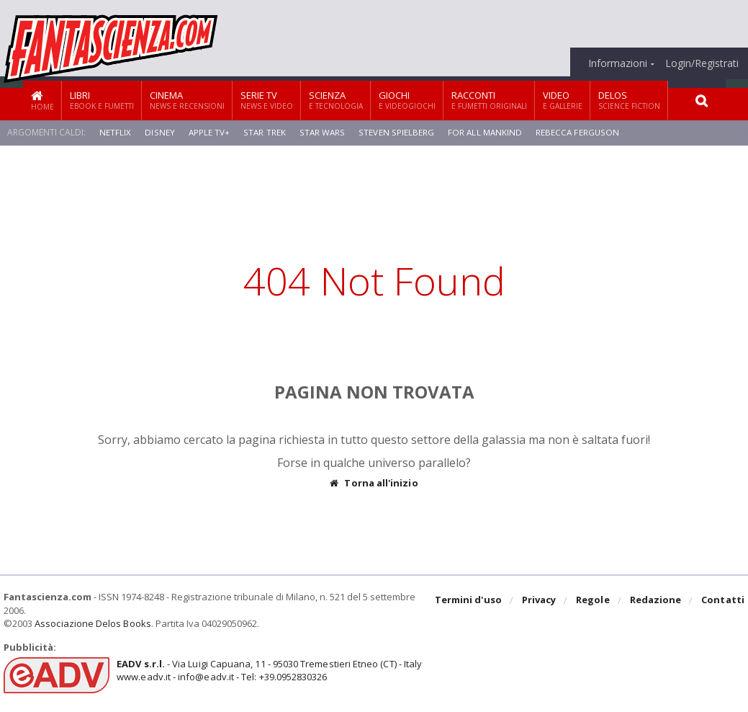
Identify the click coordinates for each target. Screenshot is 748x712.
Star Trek (263, 132)
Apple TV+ (208, 132)
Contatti (723, 601)
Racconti (489, 100)
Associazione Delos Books (92, 623)
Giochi (407, 100)
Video (562, 100)
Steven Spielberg (394, 132)
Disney (159, 132)
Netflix (115, 132)
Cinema (187, 100)
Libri (102, 100)
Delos (629, 100)
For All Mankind (481, 132)
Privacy (540, 601)
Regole (593, 601)
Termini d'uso (470, 601)
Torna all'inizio (374, 483)
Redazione (656, 601)
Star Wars (320, 132)
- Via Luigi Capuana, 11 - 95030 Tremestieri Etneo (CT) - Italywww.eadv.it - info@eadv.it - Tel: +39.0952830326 (267, 670)
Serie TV (266, 100)
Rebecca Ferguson (574, 132)
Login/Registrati (702, 63)
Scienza (336, 100)
